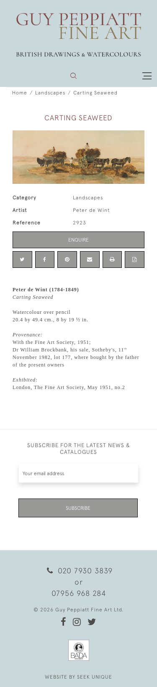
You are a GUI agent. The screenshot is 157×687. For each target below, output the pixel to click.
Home (19, 93)
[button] (73, 76)
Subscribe (78, 508)
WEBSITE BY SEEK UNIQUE (78, 677)
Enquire (78, 240)
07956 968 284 (78, 593)
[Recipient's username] (78, 473)
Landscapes (50, 93)
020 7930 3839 (78, 570)
